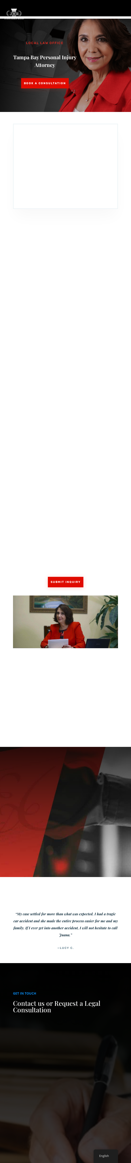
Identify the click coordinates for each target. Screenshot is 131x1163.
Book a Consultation (45, 83)
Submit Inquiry (66, 582)
